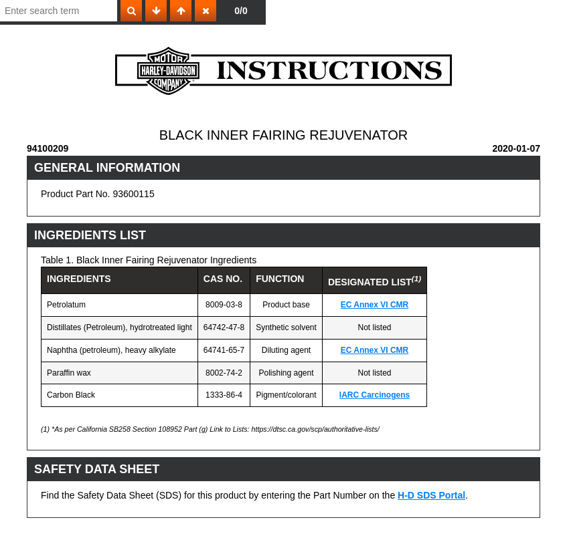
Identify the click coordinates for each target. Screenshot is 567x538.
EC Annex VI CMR (375, 304)
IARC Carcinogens (374, 395)
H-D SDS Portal (431, 495)
